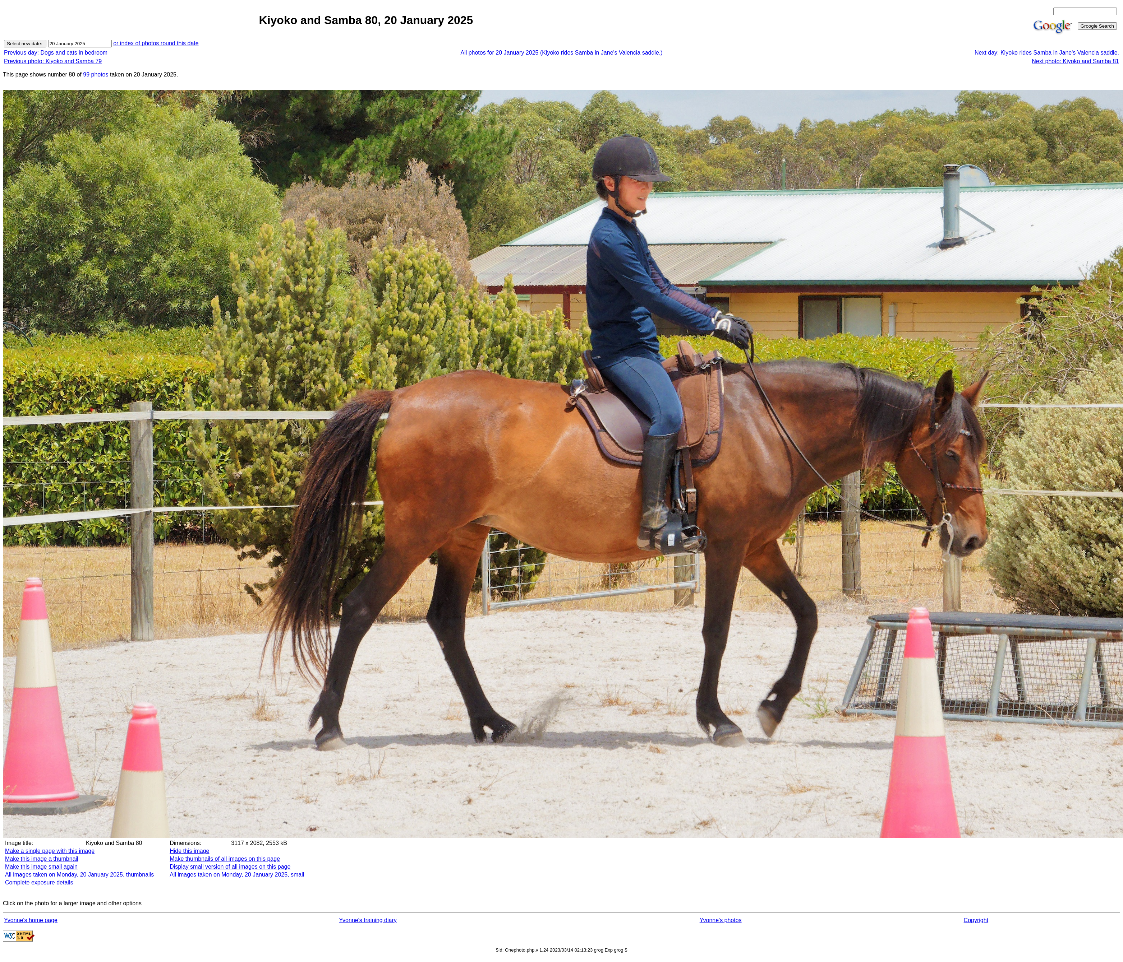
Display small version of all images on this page (230, 867)
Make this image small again (41, 867)
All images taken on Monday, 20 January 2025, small (237, 875)
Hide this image (189, 851)
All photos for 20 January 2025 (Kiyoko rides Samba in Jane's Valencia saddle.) (561, 53)
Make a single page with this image (50, 851)
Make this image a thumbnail (41, 859)
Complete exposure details (39, 882)
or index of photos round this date (156, 43)
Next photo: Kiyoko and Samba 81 (1075, 61)
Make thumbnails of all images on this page (225, 859)
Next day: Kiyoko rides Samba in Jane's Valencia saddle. (1047, 53)
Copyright (976, 920)
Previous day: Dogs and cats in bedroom (55, 53)
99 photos (95, 74)
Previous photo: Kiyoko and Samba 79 (53, 61)
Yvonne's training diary (367, 920)
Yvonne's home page (30, 920)
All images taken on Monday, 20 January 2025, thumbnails (79, 875)
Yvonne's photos (721, 920)
